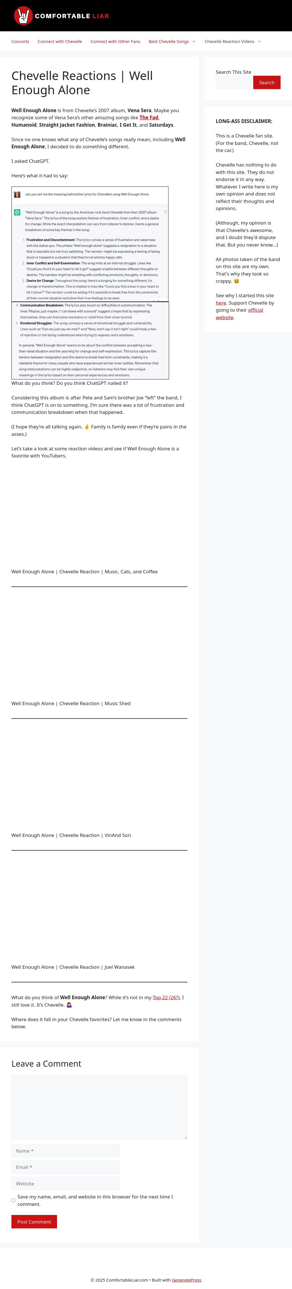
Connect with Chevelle (60, 41)
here (221, 302)
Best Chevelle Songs (174, 41)
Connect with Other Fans (115, 41)
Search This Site (234, 72)
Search (267, 82)
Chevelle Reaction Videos (235, 41)
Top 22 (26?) (166, 997)
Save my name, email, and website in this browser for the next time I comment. (95, 1200)
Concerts (20, 41)
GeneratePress (186, 1280)
